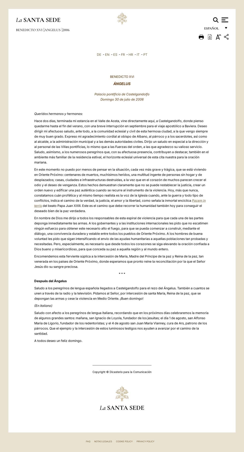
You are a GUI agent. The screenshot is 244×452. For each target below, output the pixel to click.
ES (115, 55)
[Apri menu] (224, 20)
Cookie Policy (124, 441)
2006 (66, 30)
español (213, 29)
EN (107, 55)
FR (123, 55)
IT (138, 55)
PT (145, 55)
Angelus (52, 30)
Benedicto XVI (29, 30)
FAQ (88, 441)
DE (99, 55)
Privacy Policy (145, 441)
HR (131, 55)
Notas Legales (103, 441)
